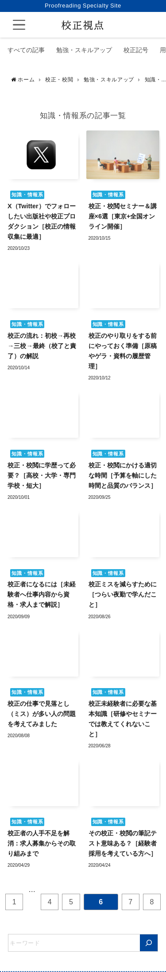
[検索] (149, 942)
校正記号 (136, 50)
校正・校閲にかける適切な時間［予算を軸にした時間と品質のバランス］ (123, 475)
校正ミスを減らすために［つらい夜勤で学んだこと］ (123, 594)
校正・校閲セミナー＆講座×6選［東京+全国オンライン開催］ (123, 216)
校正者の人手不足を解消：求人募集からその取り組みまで (42, 843)
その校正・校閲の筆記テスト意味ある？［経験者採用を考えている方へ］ (123, 843)
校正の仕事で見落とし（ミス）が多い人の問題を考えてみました (42, 713)
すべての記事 (26, 50)
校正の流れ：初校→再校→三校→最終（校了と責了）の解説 (42, 346)
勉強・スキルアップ (84, 50)
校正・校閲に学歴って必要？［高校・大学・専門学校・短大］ (42, 475)
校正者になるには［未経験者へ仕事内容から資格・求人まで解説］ (42, 594)
